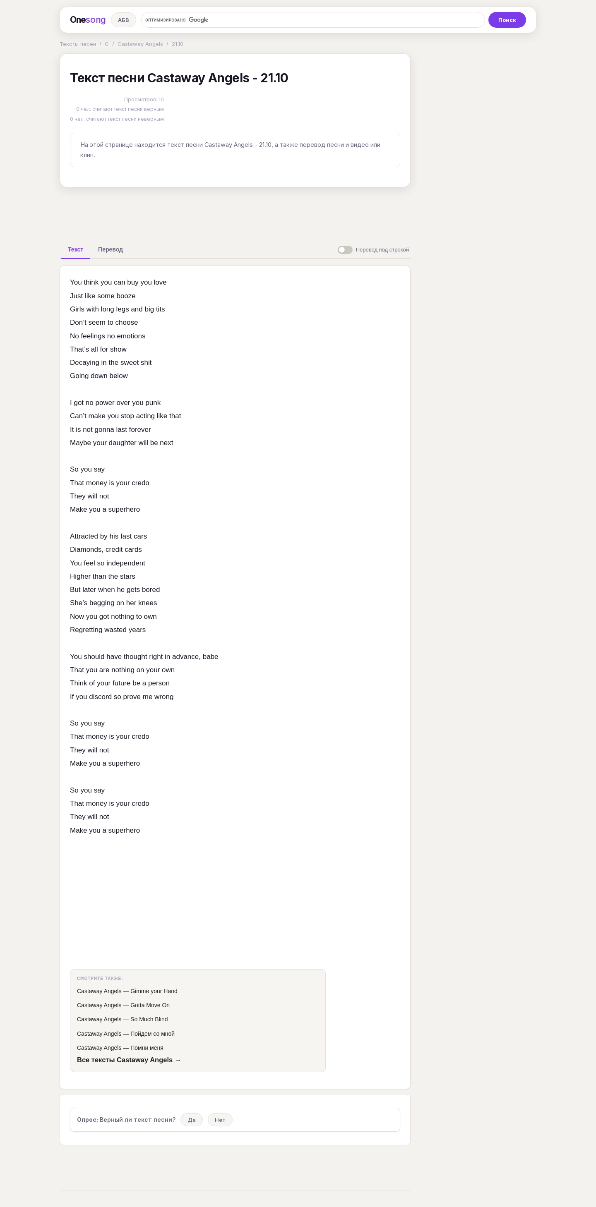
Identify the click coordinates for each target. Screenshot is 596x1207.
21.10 (177, 44)
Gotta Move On (150, 1005)
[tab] (75, 249)
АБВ (123, 20)
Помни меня (146, 1047)
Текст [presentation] (75, 249)
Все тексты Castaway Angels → (129, 1059)
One (88, 20)
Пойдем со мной (152, 1033)
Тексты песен (78, 44)
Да (191, 1119)
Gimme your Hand (154, 991)
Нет (220, 1119)
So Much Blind (149, 1019)
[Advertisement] (235, 212)
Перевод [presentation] (110, 249)
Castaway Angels (140, 44)
